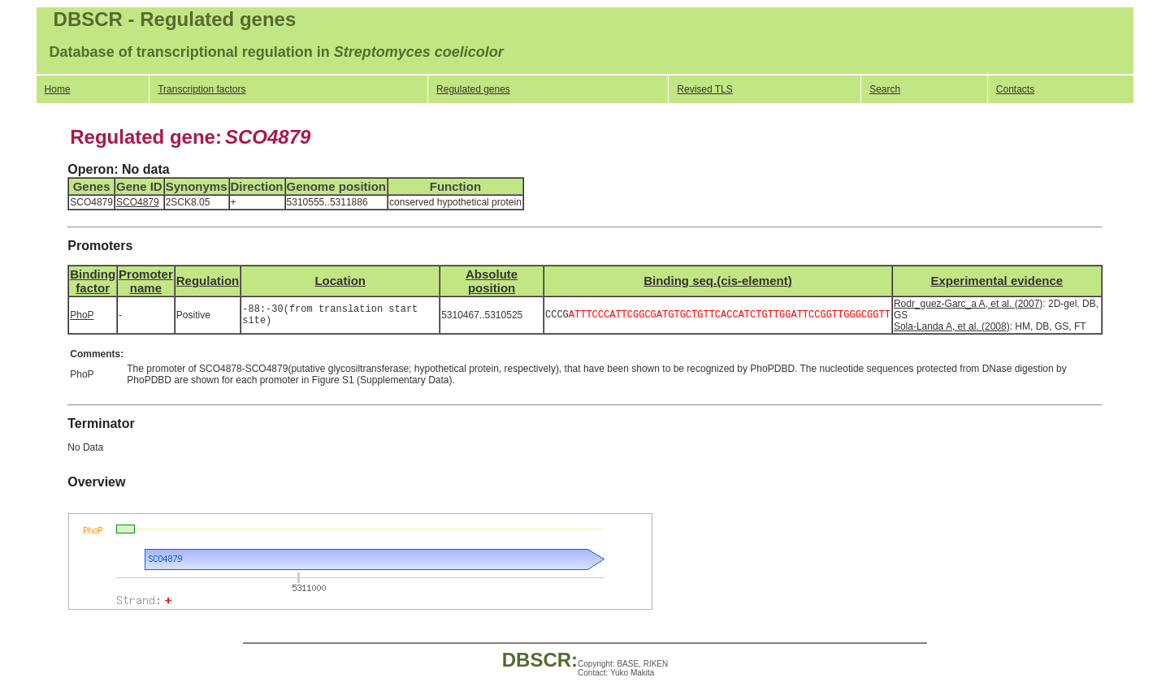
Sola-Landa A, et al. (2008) (952, 326)
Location (340, 280)
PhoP (81, 315)
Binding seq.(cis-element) (718, 280)
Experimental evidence (996, 280)
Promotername (146, 281)
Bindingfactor (92, 281)
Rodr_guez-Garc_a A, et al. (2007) (968, 303)
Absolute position (492, 281)
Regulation (208, 280)
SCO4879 (137, 202)
